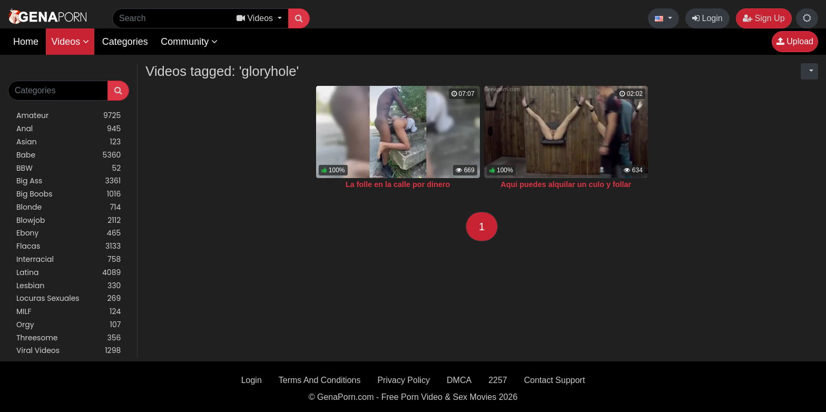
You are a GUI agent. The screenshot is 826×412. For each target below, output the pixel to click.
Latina (68, 272)
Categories (125, 41)
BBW (68, 168)
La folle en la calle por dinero (398, 184)
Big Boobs (68, 194)
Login (707, 18)
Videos (70, 41)
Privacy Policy (403, 380)
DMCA (459, 380)
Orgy (68, 324)
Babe (68, 155)
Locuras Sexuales (68, 298)
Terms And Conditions (320, 380)
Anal (68, 128)
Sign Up (763, 18)
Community (189, 41)
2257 (497, 380)
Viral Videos (68, 350)
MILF (68, 311)
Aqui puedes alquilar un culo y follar (565, 184)
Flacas (68, 246)
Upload (794, 41)
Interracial (68, 259)
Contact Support (554, 380)
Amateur (68, 115)
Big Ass (68, 181)
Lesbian (68, 285)
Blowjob (68, 220)
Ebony (68, 233)
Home (25, 41)
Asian (68, 142)
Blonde (68, 207)
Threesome (68, 338)
